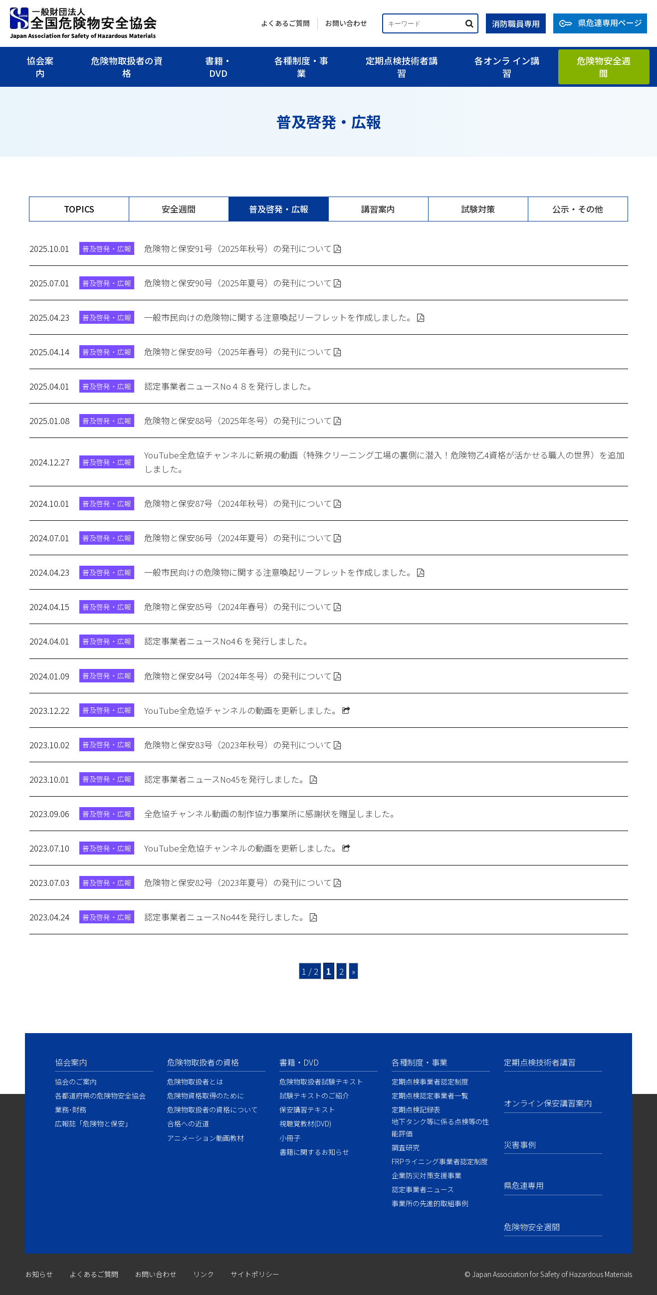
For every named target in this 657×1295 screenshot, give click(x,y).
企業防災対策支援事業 (426, 1175)
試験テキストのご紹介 (314, 1095)
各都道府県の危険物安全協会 (100, 1095)
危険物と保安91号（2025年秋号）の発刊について (242, 248)
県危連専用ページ (610, 22)
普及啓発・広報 (278, 209)
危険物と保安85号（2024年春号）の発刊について (242, 606)
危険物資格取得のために (205, 1095)
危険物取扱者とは (195, 1081)
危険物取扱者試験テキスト (321, 1081)
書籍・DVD (218, 66)
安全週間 (179, 209)
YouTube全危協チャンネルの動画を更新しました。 (247, 710)
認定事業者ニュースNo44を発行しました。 (230, 916)
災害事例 (520, 1144)
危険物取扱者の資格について (212, 1109)
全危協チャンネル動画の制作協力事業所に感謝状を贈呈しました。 (271, 813)
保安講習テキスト (307, 1109)
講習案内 (378, 209)
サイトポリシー (254, 1274)
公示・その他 (577, 209)
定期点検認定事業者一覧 (430, 1095)
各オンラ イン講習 (506, 66)
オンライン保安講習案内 (548, 1103)
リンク (203, 1274)
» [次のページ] (353, 971)
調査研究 (406, 1147)
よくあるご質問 (285, 23)
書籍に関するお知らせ (314, 1152)
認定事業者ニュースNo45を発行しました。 (230, 779)
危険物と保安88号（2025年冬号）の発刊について (242, 420)
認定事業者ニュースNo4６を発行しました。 (228, 641)
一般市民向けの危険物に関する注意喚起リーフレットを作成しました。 (284, 317)
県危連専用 (524, 1185)
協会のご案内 (76, 1081)
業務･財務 (70, 1109)
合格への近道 (188, 1123)
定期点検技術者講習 (402, 66)
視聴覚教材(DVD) (305, 1123)
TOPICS (79, 209)
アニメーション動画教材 (205, 1138)
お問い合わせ (346, 23)
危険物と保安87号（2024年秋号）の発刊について (242, 503)
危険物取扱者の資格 (127, 66)
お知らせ (39, 1274)
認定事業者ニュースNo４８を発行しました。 (230, 386)
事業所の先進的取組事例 (430, 1203)
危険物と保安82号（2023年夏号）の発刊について (242, 882)
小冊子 (289, 1138)
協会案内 (39, 66)
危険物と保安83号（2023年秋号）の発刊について (242, 744)
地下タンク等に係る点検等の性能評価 (440, 1127)
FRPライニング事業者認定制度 (440, 1161)
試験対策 (478, 209)
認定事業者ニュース (423, 1189)
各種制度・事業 (301, 66)
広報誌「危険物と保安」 (93, 1123)
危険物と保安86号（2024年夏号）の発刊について (242, 537)
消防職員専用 (516, 23)
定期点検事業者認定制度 (430, 1081)
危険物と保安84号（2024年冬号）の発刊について (242, 675)
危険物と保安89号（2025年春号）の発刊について (242, 351)
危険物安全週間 (604, 66)
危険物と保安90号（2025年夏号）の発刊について (242, 282)
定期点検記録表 (416, 1109)
